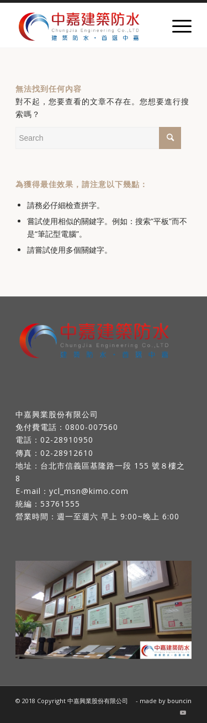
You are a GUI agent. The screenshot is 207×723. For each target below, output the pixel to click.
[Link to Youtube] (183, 712)
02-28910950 (66, 439)
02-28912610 (66, 453)
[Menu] (176, 25)
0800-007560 (91, 427)
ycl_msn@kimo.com (89, 491)
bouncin (179, 701)
